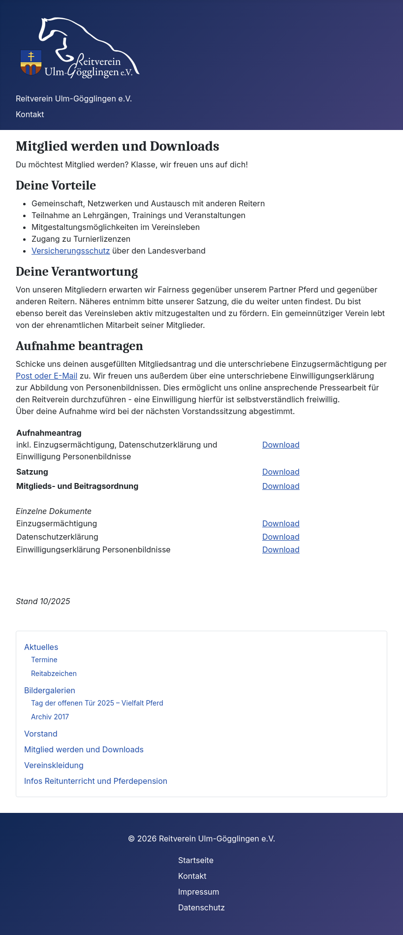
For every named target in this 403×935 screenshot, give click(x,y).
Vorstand (41, 734)
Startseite (196, 860)
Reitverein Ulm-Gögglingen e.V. (74, 98)
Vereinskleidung (54, 765)
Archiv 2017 (50, 716)
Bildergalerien (49, 690)
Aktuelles (41, 647)
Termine (44, 659)
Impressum (198, 892)
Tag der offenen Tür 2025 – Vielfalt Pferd (97, 703)
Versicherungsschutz (70, 251)
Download (281, 445)
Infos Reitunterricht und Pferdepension (95, 781)
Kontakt (30, 114)
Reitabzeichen (54, 673)
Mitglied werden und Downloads (84, 749)
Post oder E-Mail (46, 376)
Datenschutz (201, 907)
